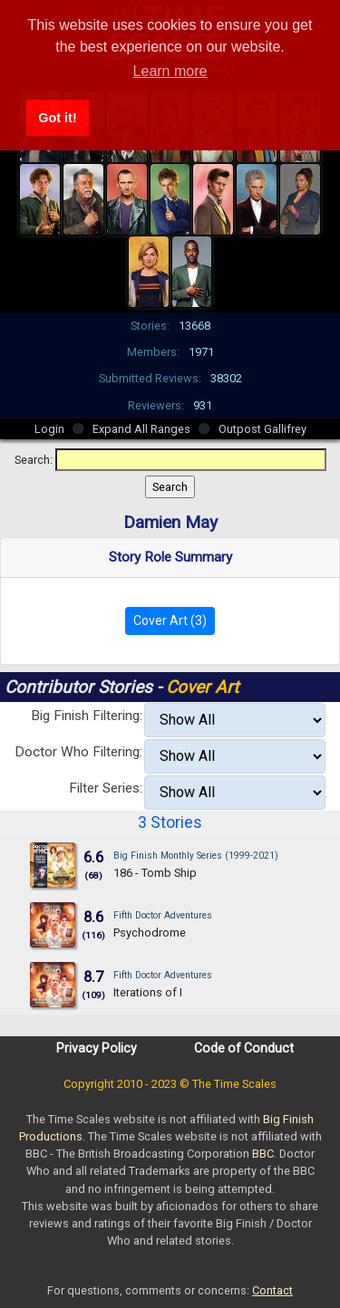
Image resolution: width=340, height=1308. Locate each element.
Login (49, 429)
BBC (263, 1153)
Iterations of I (147, 992)
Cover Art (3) (170, 620)
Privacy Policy (96, 1048)
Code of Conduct (244, 1048)
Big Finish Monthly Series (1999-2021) (195, 855)
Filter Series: (105, 788)
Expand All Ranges (141, 429)
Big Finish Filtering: (86, 715)
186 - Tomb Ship (155, 873)
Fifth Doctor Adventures (162, 915)
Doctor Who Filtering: (78, 752)
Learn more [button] (170, 71)
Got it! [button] (57, 118)
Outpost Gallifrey (262, 429)
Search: (34, 459)
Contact (272, 1290)
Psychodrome (149, 932)
